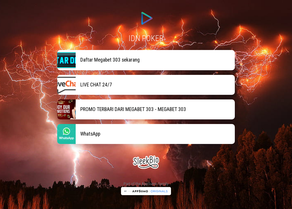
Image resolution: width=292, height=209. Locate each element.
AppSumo (150, 184)
